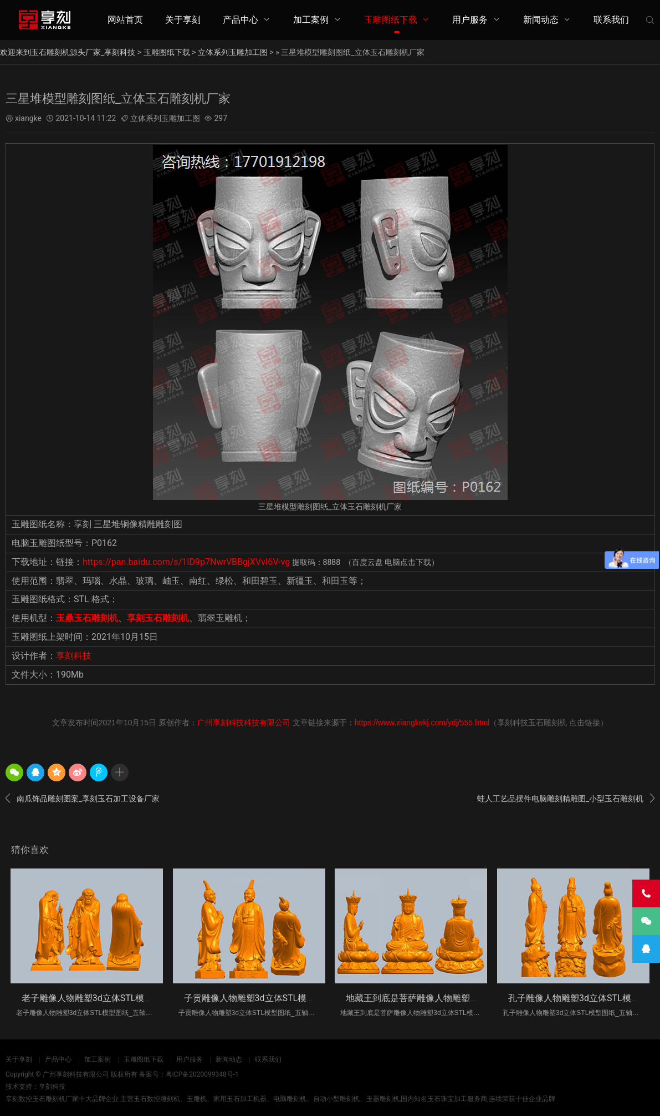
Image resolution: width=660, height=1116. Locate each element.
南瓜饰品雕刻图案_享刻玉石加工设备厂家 (83, 798)
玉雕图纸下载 (390, 19)
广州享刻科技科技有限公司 (243, 722)
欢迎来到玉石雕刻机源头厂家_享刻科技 (67, 52)
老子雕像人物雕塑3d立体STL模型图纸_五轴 (107, 998)
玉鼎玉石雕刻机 (87, 618)
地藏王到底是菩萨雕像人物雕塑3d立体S (424, 998)
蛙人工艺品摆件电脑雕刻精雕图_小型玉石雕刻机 (565, 798)
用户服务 (470, 19)
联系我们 (611, 19)
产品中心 (240, 19)
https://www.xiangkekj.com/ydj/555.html (422, 722)
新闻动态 (541, 19)
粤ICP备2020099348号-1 (202, 1074)
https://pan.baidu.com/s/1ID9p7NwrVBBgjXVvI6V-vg (186, 562)
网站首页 (125, 19)
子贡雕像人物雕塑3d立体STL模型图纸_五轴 (269, 998)
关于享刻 (183, 19)
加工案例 (311, 19)
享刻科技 (73, 655)
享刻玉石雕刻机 (158, 618)
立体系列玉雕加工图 (233, 52)
